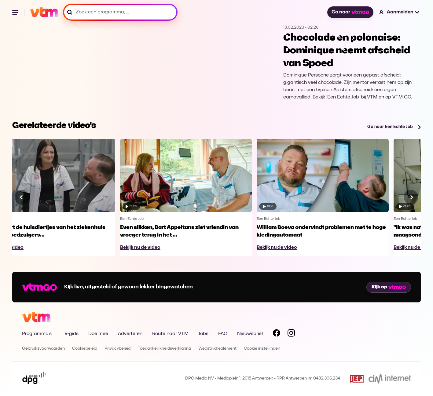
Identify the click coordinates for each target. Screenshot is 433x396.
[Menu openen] (16, 12)
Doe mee (98, 333)
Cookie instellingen (262, 348)
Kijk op (389, 287)
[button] (399, 12)
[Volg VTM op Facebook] (276, 334)
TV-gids (70, 333)
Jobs (203, 333)
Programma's (37, 333)
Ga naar (350, 12)
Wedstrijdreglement (217, 348)
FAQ (222, 333)
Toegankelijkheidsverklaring (164, 348)
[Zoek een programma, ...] (120, 12)
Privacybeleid (117, 348)
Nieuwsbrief (250, 333)
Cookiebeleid (84, 348)
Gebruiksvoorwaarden (43, 348)
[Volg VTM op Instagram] (291, 334)
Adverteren (130, 333)
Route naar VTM (170, 333)
